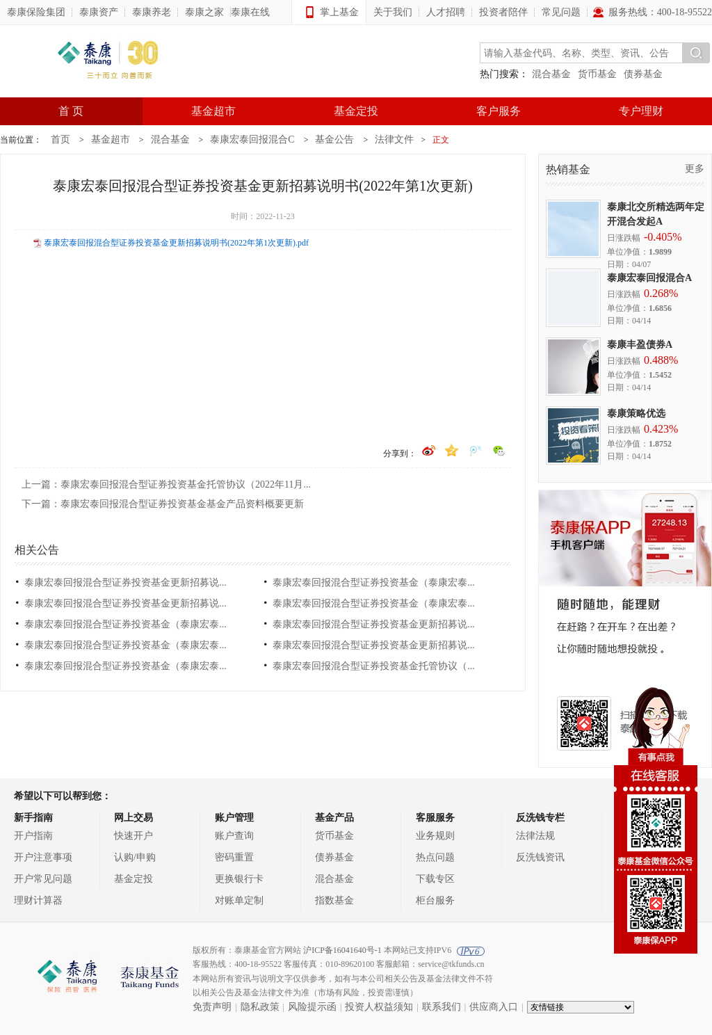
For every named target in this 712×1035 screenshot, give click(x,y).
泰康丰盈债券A (639, 344)
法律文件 (394, 139)
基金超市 (213, 111)
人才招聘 (445, 12)
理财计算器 (38, 900)
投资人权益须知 (379, 1007)
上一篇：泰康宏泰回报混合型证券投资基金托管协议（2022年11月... (166, 484)
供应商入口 (493, 1007)
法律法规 (535, 836)
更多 (694, 168)
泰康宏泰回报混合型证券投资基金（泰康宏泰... (374, 582)
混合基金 (551, 74)
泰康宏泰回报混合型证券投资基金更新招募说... (125, 582)
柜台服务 (435, 900)
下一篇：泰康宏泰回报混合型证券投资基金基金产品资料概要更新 (163, 504)
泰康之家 (204, 12)
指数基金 (334, 900)
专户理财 (641, 111)
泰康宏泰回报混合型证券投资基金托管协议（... (374, 666)
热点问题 (435, 857)
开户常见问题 (43, 879)
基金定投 (356, 111)
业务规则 (435, 836)
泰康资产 (98, 12)
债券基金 (643, 74)
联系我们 (441, 1007)
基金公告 (334, 139)
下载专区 (435, 879)
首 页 (70, 111)
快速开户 (133, 836)
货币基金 (597, 74)
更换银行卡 (239, 879)
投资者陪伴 (503, 12)
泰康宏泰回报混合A (649, 278)
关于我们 (392, 12)
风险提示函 (312, 1007)
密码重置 (234, 857)
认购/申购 (135, 857)
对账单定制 (239, 900)
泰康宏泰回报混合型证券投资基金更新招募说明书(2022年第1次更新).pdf (176, 243)
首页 (60, 139)
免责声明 (212, 1007)
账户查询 (234, 836)
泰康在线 (250, 12)
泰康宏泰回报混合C (252, 139)
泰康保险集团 (36, 12)
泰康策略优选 (636, 413)
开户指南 (33, 836)
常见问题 (561, 12)
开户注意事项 (43, 857)
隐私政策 (260, 1007)
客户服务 (498, 111)
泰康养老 (151, 12)
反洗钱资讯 (540, 857)
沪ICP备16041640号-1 (342, 950)
